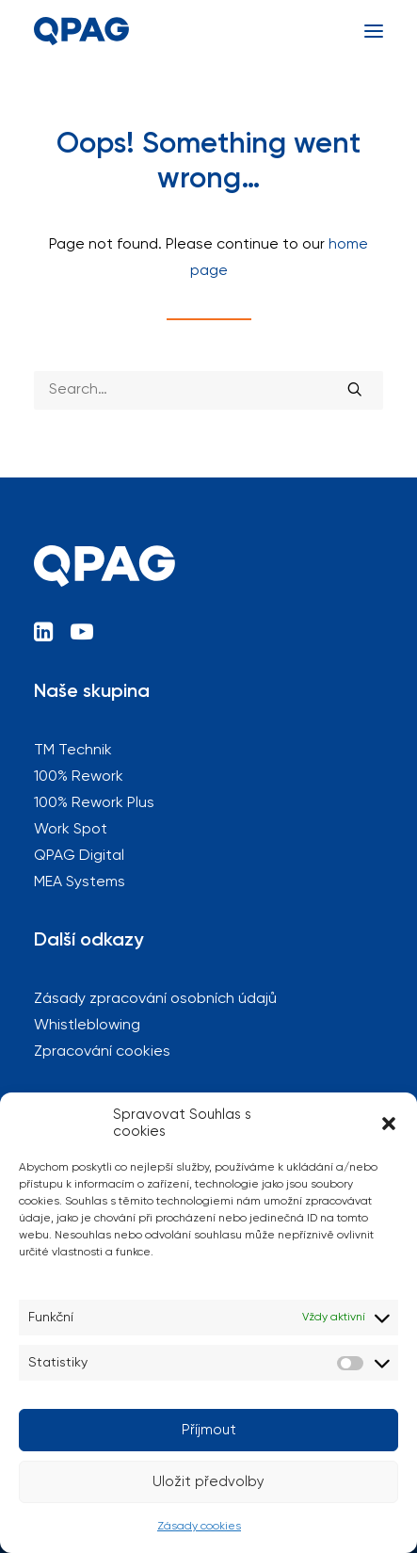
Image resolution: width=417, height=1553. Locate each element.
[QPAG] (81, 31)
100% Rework (78, 777)
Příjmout (209, 1430)
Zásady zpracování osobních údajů (155, 999)
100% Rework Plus (94, 803)
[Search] (208, 390)
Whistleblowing (87, 1025)
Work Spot (70, 829)
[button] (388, 1123)
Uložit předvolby (208, 1482)
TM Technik (73, 750)
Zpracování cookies (102, 1052)
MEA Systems (79, 882)
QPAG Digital (79, 856)
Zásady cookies (199, 1526)
